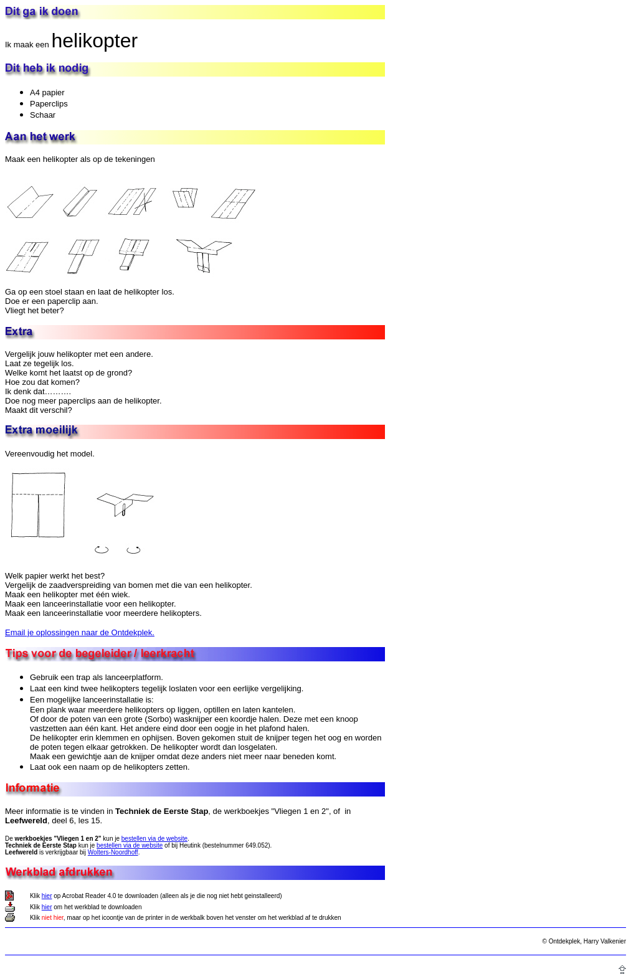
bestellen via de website (154, 838)
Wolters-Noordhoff (113, 852)
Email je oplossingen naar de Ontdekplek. (79, 632)
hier (47, 895)
